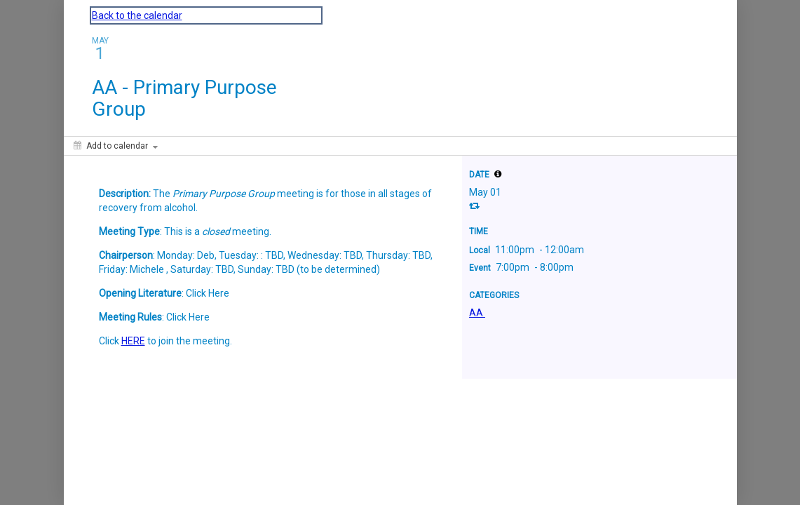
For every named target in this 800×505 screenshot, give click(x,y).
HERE (133, 340)
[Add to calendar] (116, 146)
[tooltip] (497, 174)
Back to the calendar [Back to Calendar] (137, 15)
